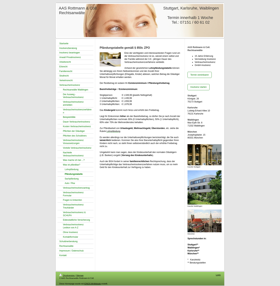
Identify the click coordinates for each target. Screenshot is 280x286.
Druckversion (67, 275)
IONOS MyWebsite (92, 284)
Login (218, 275)
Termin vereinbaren (199, 75)
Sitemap (79, 275)
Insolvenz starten (198, 87)
